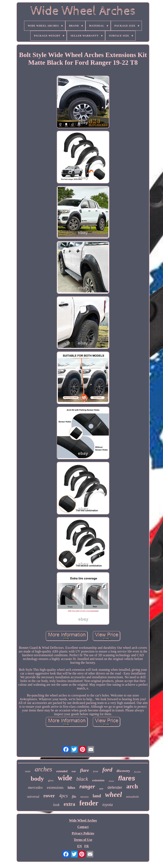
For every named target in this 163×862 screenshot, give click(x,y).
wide (65, 778)
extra (69, 804)
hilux (71, 788)
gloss (51, 780)
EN (79, 846)
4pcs (63, 795)
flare (84, 770)
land (97, 795)
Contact (83, 827)
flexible (137, 772)
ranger (87, 786)
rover (49, 795)
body (37, 778)
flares (126, 778)
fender (88, 803)
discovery (123, 771)
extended (62, 771)
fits (74, 796)
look (56, 805)
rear (74, 771)
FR (86, 846)
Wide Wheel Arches (83, 820)
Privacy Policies (83, 833)
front (95, 771)
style (101, 788)
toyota (107, 804)
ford (107, 769)
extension (98, 780)
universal (33, 796)
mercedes (35, 787)
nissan (111, 781)
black (82, 779)
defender (114, 787)
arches (43, 769)
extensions (55, 787)
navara (84, 796)
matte (28, 771)
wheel (113, 794)
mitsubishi (132, 796)
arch (132, 786)
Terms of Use (83, 839)
